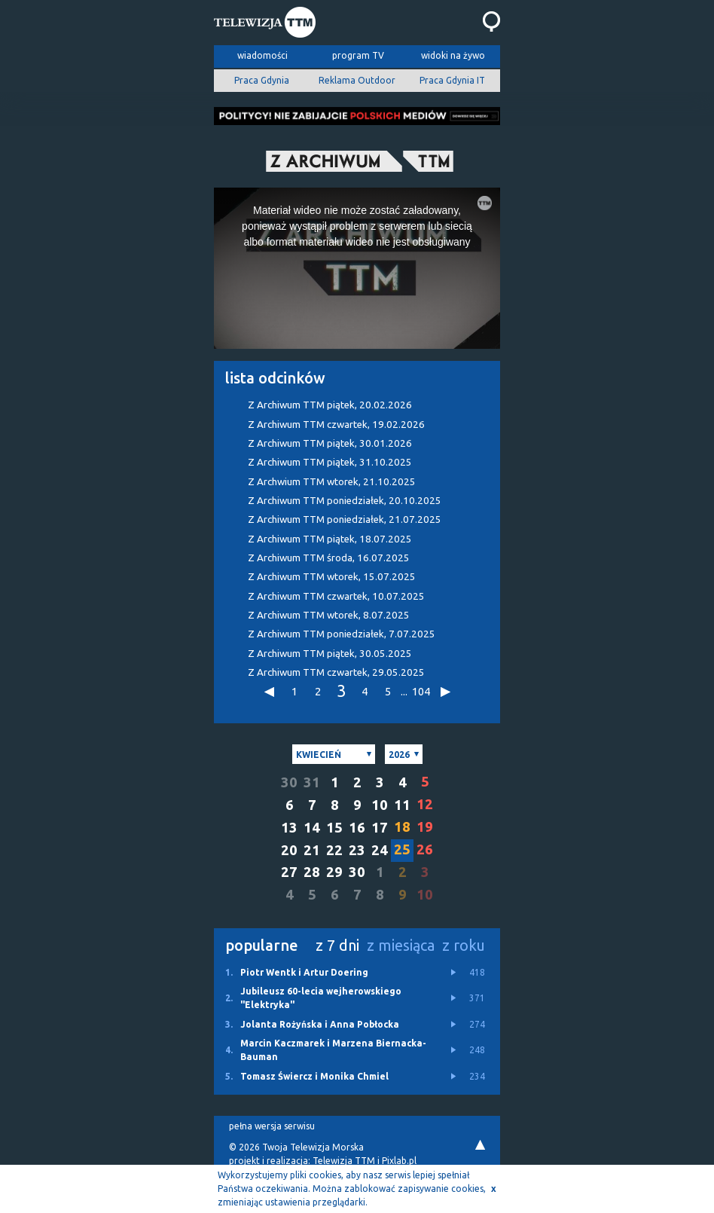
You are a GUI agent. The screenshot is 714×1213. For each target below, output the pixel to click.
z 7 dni (337, 945)
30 (289, 782)
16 (357, 828)
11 (402, 805)
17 (379, 828)
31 (312, 782)
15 (334, 828)
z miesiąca (401, 945)
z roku (463, 945)
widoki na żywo (453, 55)
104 (420, 691)
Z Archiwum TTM (330, 405)
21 (312, 850)
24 (379, 850)
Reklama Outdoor (357, 80)
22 (334, 850)
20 (289, 850)
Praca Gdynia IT (452, 80)
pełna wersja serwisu (272, 1126)
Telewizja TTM (344, 1161)
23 (357, 850)
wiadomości (262, 55)
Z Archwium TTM (332, 481)
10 (379, 805)
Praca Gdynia (261, 80)
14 (312, 828)
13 (289, 828)
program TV (358, 55)
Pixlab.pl (399, 1161)
